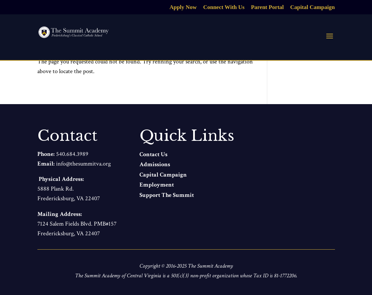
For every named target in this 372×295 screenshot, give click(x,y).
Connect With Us (224, 7)
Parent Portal (267, 7)
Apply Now (183, 7)
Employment (156, 185)
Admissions (154, 164)
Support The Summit (166, 195)
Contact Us (153, 154)
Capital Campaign (312, 7)
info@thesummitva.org (83, 164)
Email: (46, 164)
